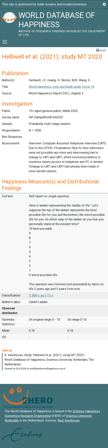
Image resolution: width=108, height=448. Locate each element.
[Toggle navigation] (5, 42)
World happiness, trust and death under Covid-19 (61, 87)
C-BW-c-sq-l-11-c (41, 295)
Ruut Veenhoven (68, 420)
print (101, 50)
